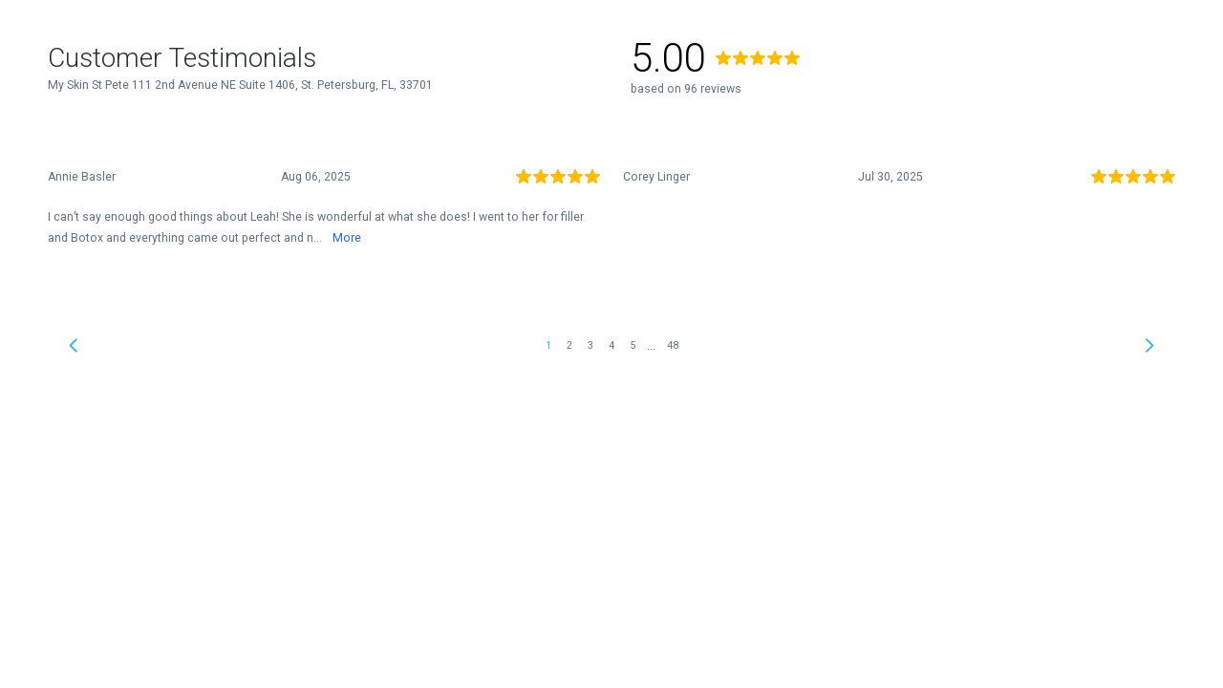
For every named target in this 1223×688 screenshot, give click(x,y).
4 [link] (611, 345)
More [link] (347, 238)
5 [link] (632, 345)
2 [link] (569, 345)
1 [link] (548, 345)
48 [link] (672, 345)
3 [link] (590, 345)
